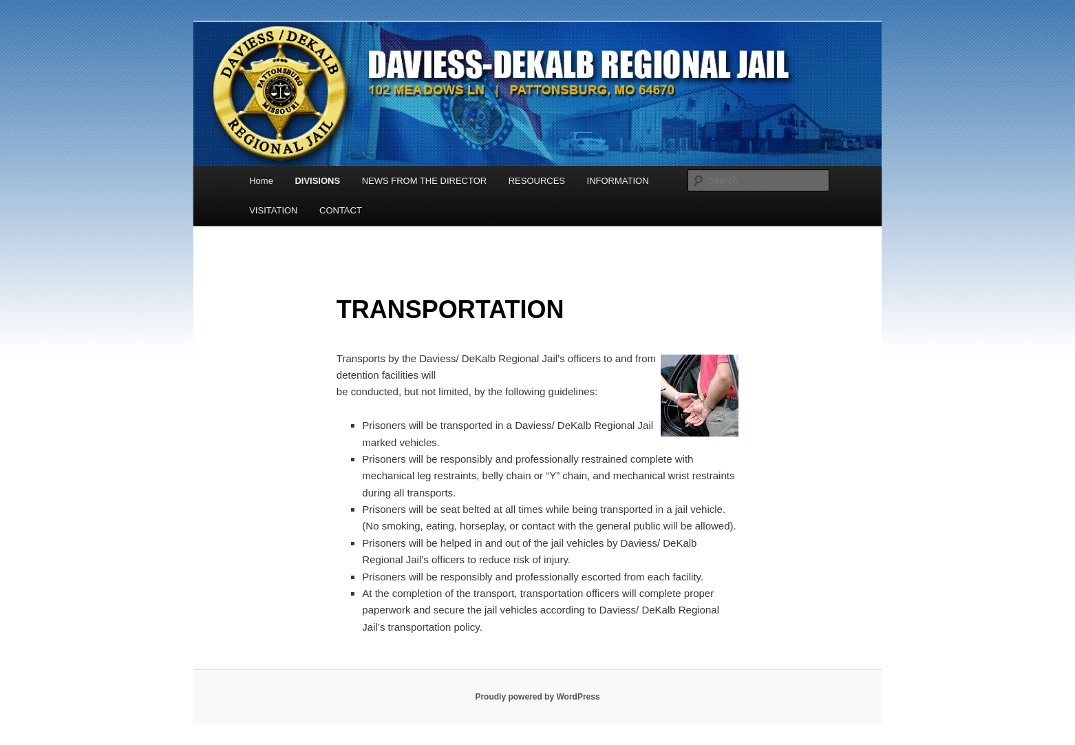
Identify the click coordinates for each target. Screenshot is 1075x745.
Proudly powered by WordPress (537, 697)
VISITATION (273, 210)
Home (261, 181)
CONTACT (340, 210)
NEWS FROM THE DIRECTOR (424, 181)
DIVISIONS (317, 181)
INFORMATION (618, 181)
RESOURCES (537, 181)
